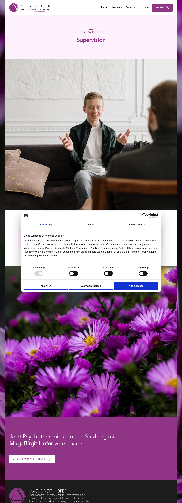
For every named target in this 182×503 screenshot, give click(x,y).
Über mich (116, 7)
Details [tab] (91, 224)
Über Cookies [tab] (137, 224)
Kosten (146, 7)
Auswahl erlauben (91, 286)
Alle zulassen (136, 286)
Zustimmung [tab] (44, 224)
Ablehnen (45, 286)
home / (84, 32)
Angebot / (95, 32)
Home (103, 7)
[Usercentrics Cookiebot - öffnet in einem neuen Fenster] (144, 215)
